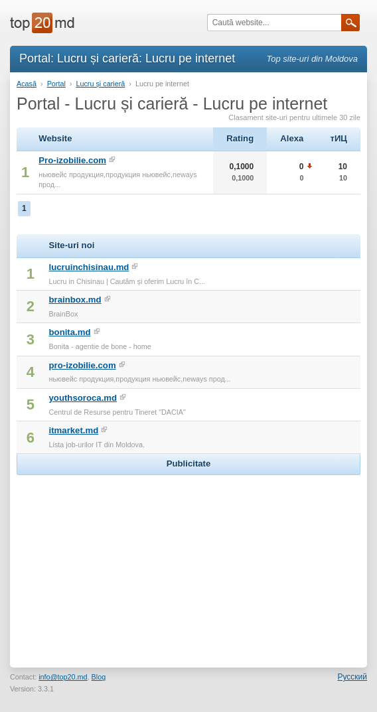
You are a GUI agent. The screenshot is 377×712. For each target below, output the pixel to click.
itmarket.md (74, 430)
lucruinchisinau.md (89, 267)
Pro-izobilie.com (72, 160)
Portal (56, 84)
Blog (99, 677)
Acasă (27, 84)
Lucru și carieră (100, 84)
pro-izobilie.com (82, 365)
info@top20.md (62, 677)
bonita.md (70, 332)
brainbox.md (75, 300)
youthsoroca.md (83, 398)
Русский (352, 676)
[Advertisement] (188, 561)
